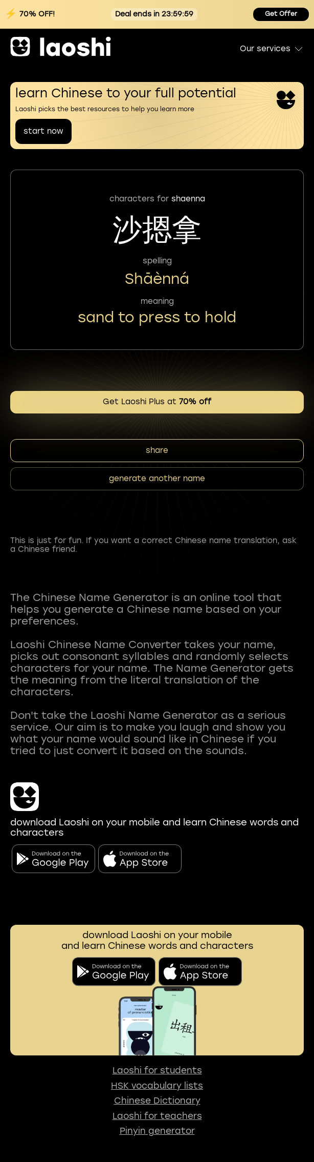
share (157, 450)
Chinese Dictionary (157, 1101)
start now (43, 131)
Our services (272, 49)
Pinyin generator (157, 1131)
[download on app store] (200, 971)
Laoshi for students (157, 1070)
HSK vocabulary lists (157, 1086)
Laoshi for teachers (157, 1116)
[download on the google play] (113, 971)
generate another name (157, 478)
